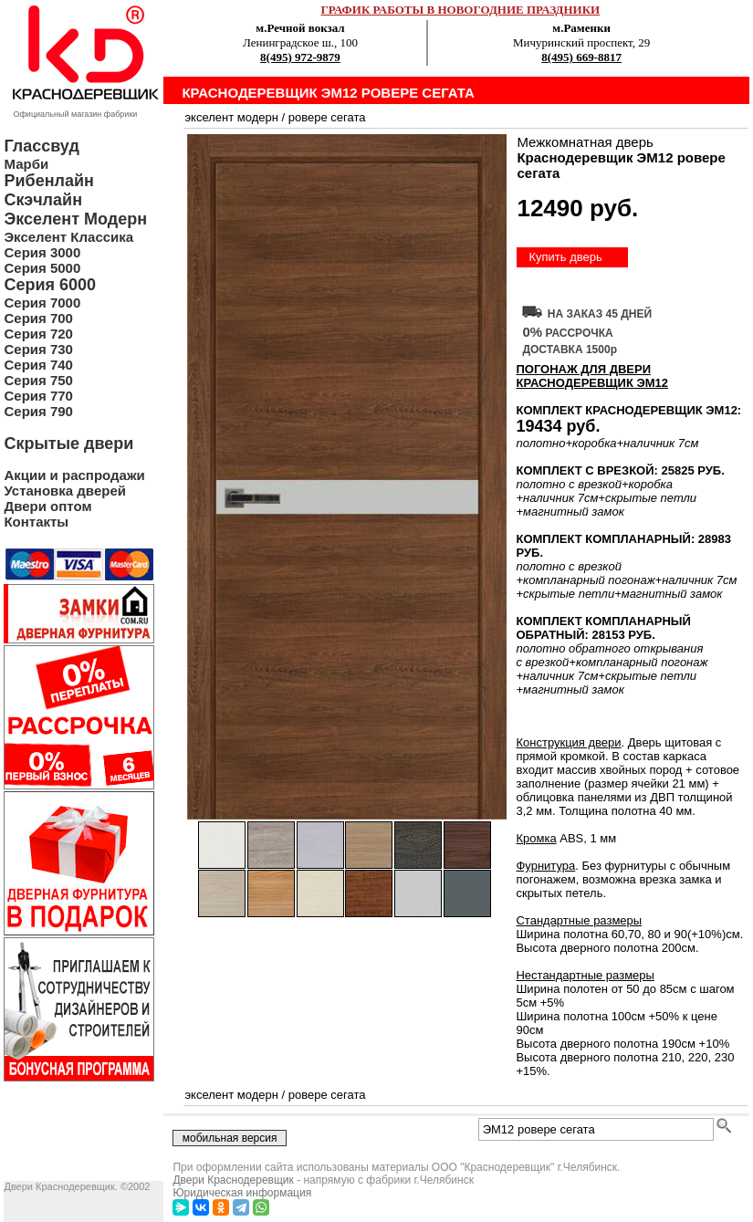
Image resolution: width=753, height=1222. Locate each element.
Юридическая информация (242, 1192)
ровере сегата (327, 117)
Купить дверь (564, 257)
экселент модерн (230, 117)
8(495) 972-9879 (300, 57)
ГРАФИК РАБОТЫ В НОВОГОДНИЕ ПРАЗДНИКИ (461, 9)
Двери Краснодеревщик (233, 1180)
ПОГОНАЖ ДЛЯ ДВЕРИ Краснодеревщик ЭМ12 (592, 376)
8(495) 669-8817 (581, 57)
